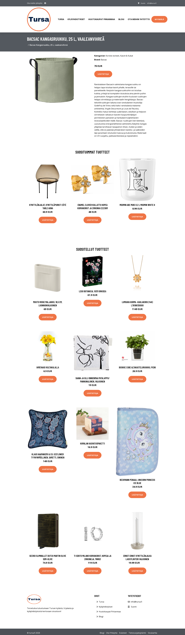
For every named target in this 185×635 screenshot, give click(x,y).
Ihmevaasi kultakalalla (47, 365)
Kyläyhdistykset (76, 18)
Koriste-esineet (112, 53)
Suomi (141, 3)
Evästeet (123, 630)
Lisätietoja (103, 72)
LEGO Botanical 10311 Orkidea (92, 288)
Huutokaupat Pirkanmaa (101, 18)
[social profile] (45, 3)
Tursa (61, 18)
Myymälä (159, 18)
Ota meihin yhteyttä (139, 18)
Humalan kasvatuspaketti (92, 441)
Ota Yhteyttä (111, 630)
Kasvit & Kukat (126, 53)
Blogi (121, 18)
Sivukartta (152, 630)
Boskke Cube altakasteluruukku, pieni (137, 365)
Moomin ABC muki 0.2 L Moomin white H (137, 202)
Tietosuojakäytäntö (137, 630)
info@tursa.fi (151, 3)
